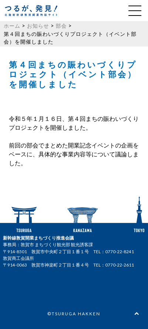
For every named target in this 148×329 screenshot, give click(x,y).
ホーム (12, 26)
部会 (61, 26)
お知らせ (38, 26)
